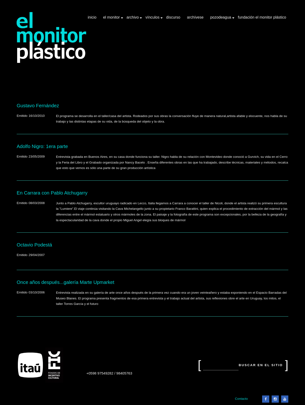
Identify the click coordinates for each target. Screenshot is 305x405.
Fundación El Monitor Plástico (262, 17)
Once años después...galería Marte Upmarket (65, 282)
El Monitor (112, 19)
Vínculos (152, 19)
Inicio (92, 17)
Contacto (241, 398)
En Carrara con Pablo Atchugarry (52, 192)
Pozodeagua (221, 19)
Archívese (195, 17)
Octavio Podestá (34, 244)
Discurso (173, 17)
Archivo (133, 19)
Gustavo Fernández (38, 105)
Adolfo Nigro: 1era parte (42, 146)
